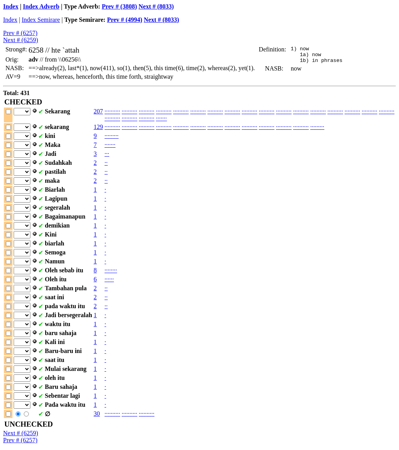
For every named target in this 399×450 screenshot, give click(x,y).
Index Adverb (41, 6)
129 (98, 127)
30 (97, 413)
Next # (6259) (20, 40)
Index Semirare (41, 19)
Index (10, 6)
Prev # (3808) (119, 6)
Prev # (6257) (20, 33)
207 (98, 111)
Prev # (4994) (124, 19)
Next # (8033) (156, 6)
